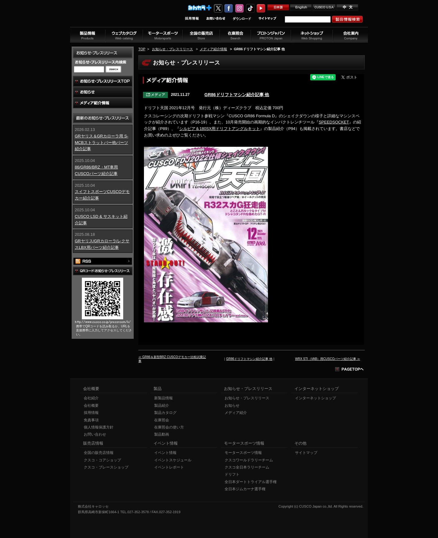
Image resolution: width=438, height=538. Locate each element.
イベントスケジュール (172, 460)
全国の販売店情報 (99, 453)
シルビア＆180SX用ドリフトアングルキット (219, 128)
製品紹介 (161, 405)
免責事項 (91, 420)
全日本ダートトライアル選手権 (251, 482)
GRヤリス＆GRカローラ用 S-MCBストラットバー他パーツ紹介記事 (101, 142)
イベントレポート (169, 467)
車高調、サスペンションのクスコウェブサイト (111, 16)
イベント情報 (165, 453)
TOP (141, 49)
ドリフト (232, 474)
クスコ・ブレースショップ (106, 467)
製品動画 (161, 434)
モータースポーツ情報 (243, 453)
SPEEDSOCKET (334, 122)
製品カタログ (165, 412)
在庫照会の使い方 (169, 427)
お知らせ (232, 405)
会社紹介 (91, 398)
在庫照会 (161, 420)
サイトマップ (306, 453)
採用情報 (91, 412)
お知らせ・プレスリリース (172, 49)
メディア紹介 (236, 412)
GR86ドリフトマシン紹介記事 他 (236, 94)
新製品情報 (163, 398)
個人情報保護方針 (99, 427)
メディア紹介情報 (213, 49)
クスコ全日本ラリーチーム (247, 467)
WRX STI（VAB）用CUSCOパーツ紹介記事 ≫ (327, 359)
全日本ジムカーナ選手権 (245, 489)
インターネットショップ (315, 398)
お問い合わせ (95, 434)
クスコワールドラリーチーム (249, 460)
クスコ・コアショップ (102, 460)
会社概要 (91, 405)
